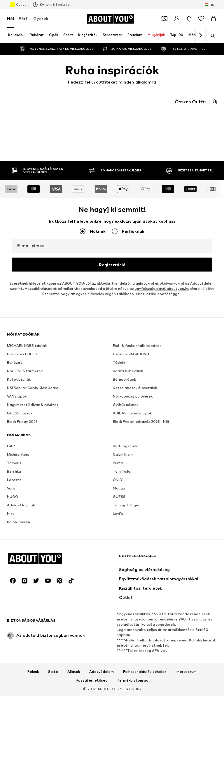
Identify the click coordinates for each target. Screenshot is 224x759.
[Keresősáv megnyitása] (210, 35)
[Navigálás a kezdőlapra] (110, 19)
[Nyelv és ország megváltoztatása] (209, 4)
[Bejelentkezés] (176, 18)
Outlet (18, 4)
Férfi (24, 18)
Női (10, 18)
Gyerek (40, 18)
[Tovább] (200, 35)
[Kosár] (213, 18)
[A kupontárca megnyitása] (164, 18)
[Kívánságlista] (201, 18)
